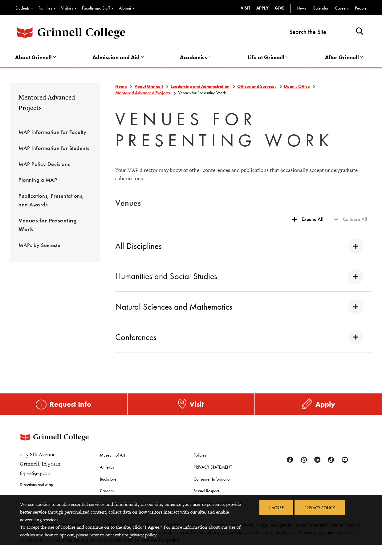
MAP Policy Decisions (44, 164)
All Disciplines (239, 246)
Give (279, 8)
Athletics (107, 468)
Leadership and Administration (200, 87)
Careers (342, 8)
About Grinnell (34, 57)
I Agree (276, 507)
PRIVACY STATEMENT (212, 468)
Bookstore (108, 480)
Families (45, 8)
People (361, 8)
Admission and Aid (116, 57)
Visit (245, 8)
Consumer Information (212, 480)
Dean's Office (297, 87)
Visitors (67, 8)
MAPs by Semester (40, 245)
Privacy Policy (319, 507)
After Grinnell (341, 57)
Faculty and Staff (96, 8)
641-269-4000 (35, 475)
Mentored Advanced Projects (46, 102)
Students (22, 8)
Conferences (239, 337)
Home (121, 87)
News (302, 8)
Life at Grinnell (266, 57)
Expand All (312, 220)
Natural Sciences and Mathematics (239, 307)
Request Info (70, 404)
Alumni (125, 8)
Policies (199, 457)
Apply (262, 8)
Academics (193, 57)
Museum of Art (112, 457)
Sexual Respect (206, 491)
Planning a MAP (37, 180)
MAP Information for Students (53, 148)
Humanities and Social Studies (239, 277)
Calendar (321, 8)
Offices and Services (256, 87)
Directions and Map (36, 487)
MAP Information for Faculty (52, 132)
